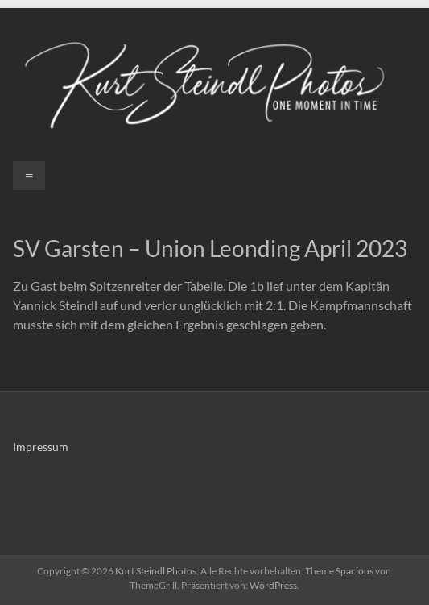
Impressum (40, 447)
